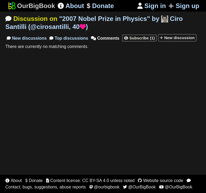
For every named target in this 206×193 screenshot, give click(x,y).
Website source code (160, 180)
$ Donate (34, 180)
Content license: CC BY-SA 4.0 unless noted (90, 180)
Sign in (151, 5)
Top (68, 38)
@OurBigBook (139, 187)
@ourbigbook (104, 187)
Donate (100, 6)
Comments (105, 38)
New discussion (177, 37)
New (27, 38)
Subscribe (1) (139, 38)
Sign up (183, 5)
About (71, 5)
